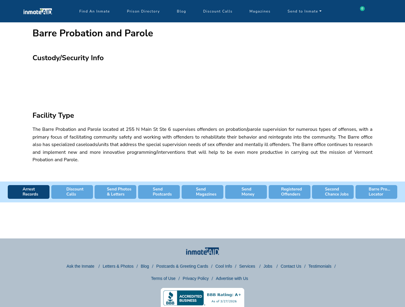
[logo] (38, 21)
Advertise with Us (232, 278)
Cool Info (223, 266)
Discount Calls (217, 11)
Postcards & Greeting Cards (182, 266)
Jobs (268, 266)
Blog (181, 11)
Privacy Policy (196, 278)
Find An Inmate (94, 11)
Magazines (260, 11)
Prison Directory (143, 11)
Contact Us (291, 266)
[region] (202, 82)
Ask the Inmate (81, 266)
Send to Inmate (304, 11)
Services (247, 266)
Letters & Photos (118, 266)
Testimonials (319, 266)
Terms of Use (163, 278)
